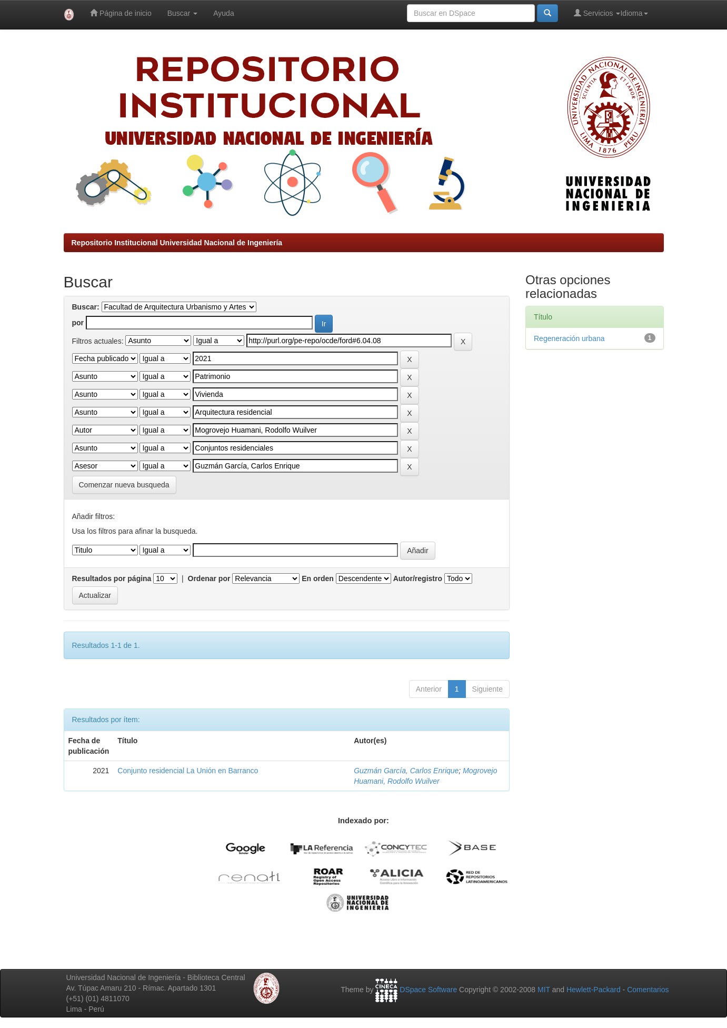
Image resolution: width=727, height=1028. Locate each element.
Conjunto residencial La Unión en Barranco (187, 770)
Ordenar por (209, 578)
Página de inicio (121, 12)
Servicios (597, 12)
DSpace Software (428, 989)
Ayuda (223, 13)
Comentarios (648, 989)
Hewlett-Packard (593, 989)
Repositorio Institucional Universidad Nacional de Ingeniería (177, 242)
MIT (543, 989)
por (78, 322)
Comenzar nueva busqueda (124, 485)
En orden (318, 578)
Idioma (634, 13)
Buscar (182, 13)
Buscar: (85, 307)
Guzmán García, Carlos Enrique (406, 770)
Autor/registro (417, 578)
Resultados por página (112, 578)
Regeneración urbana (569, 338)
